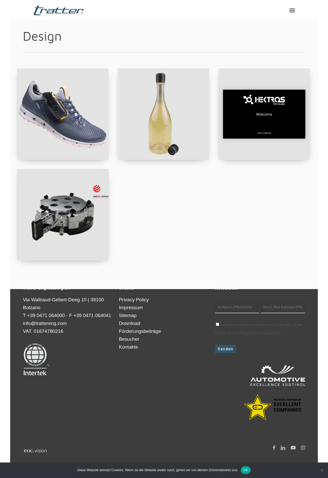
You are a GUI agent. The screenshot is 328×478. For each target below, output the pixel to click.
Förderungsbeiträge (140, 331)
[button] (292, 10)
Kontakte (128, 347)
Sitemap (128, 315)
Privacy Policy (134, 299)
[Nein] (321, 470)
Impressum (131, 307)
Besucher (129, 339)
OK (245, 470)
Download (129, 323)
